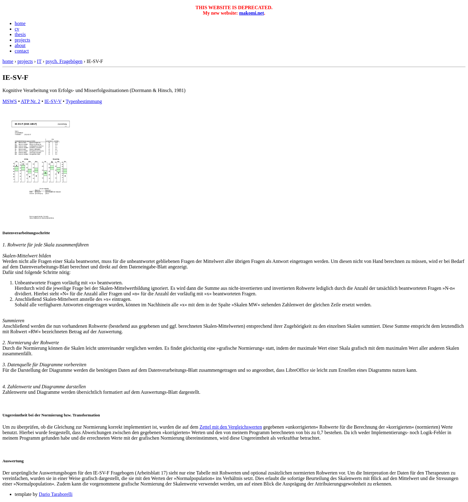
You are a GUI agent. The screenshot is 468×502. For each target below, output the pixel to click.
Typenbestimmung (84, 101)
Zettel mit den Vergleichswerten (231, 427)
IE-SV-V (52, 101)
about (20, 45)
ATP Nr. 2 (30, 101)
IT (39, 61)
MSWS (9, 101)
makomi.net (251, 13)
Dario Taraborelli (55, 494)
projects (22, 39)
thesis (20, 34)
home (20, 23)
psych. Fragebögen (64, 61)
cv (17, 28)
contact (22, 51)
